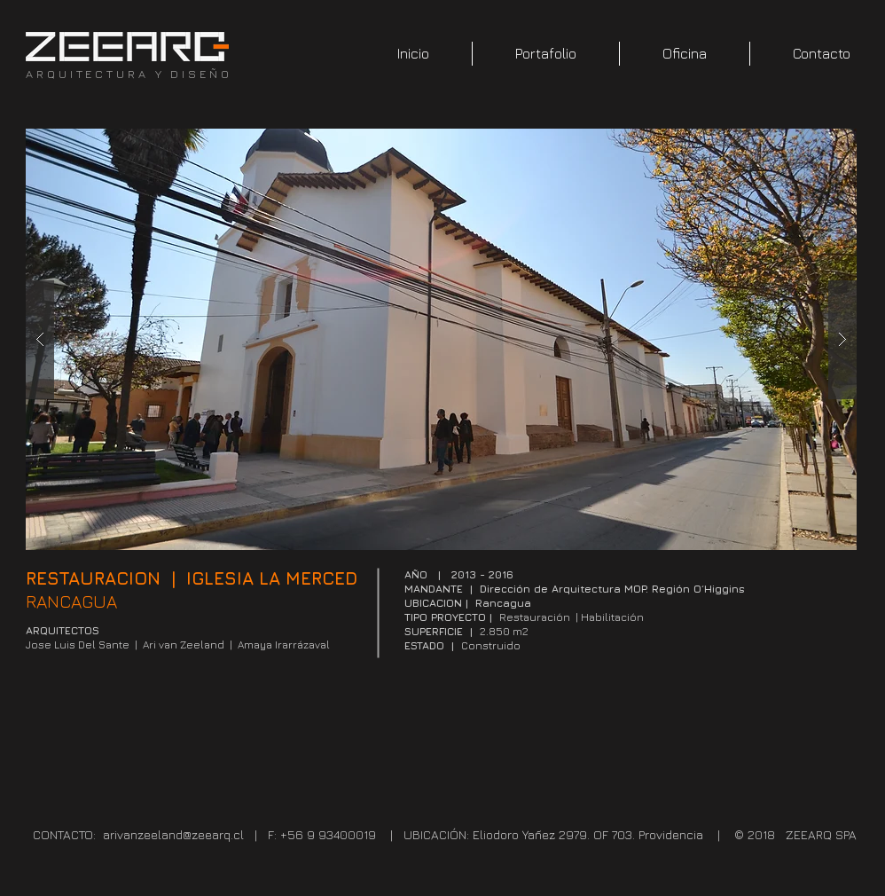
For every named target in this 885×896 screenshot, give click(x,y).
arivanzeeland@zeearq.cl (173, 834)
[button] (441, 339)
